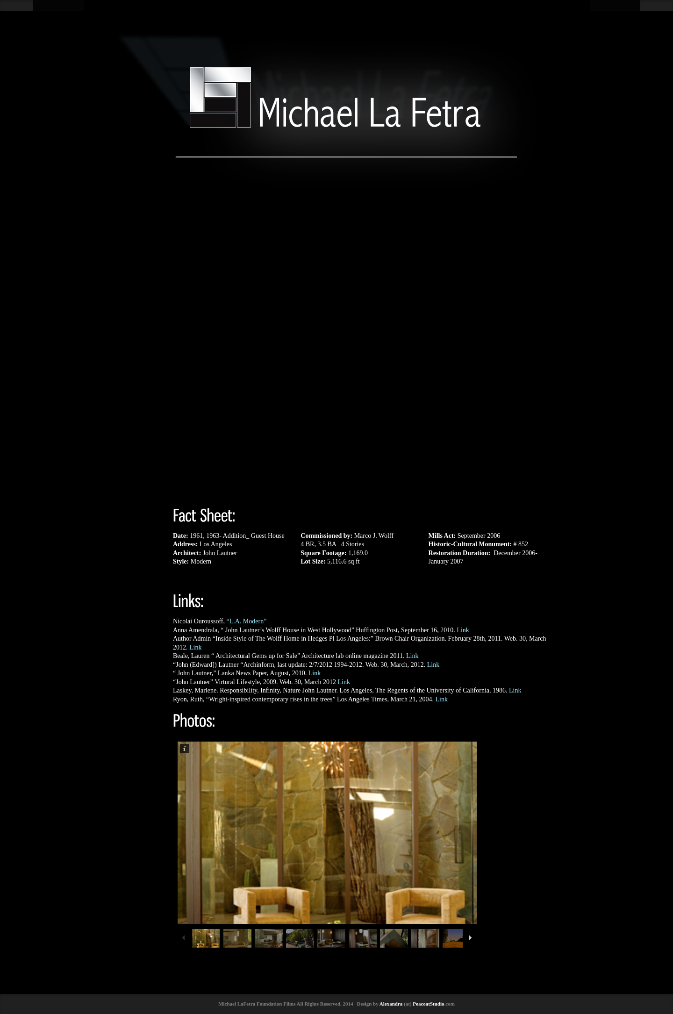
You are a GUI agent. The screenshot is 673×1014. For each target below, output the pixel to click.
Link (463, 630)
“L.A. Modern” (246, 621)
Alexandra (391, 1004)
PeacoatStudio (428, 1004)
